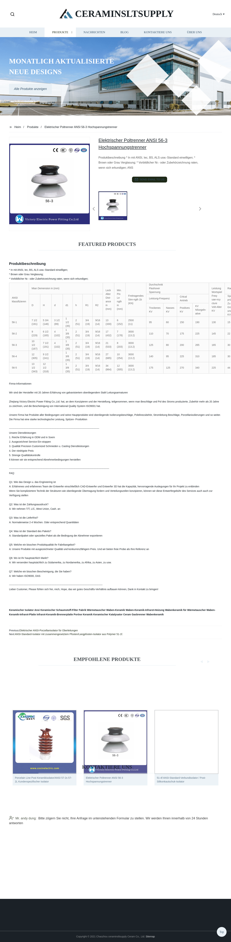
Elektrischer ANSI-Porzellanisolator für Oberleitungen (48, 630)
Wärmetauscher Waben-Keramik (106, 610)
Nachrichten (94, 34)
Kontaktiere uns (158, 34)
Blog (124, 34)
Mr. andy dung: (23, 826)
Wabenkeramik (155, 614)
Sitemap (150, 936)
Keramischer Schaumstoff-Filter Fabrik (63, 610)
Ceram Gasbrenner (134, 614)
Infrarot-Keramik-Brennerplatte (55, 614)
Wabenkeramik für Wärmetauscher (185, 610)
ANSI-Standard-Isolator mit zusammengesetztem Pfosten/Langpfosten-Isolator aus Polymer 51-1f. (69, 634)
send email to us (149, 179)
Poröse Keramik (83, 614)
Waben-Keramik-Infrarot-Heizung (145, 610)
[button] (12, 14)
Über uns (194, 34)
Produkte (60, 34)
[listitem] (115, 207)
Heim (33, 34)
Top (221, 931)
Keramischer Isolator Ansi (24, 610)
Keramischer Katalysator (108, 614)
